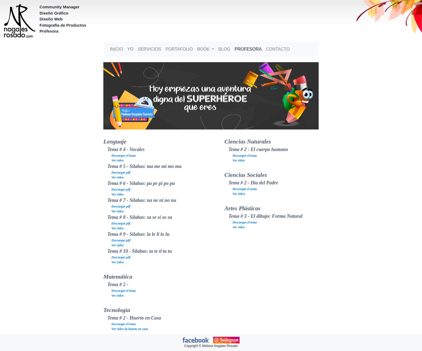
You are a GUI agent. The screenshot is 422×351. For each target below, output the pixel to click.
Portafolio (179, 49)
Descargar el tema (123, 155)
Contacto (278, 49)
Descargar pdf (120, 172)
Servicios (149, 49)
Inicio (116, 49)
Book (204, 49)
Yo (130, 49)
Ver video (117, 160)
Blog (224, 49)
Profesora (248, 49)
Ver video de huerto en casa (129, 329)
